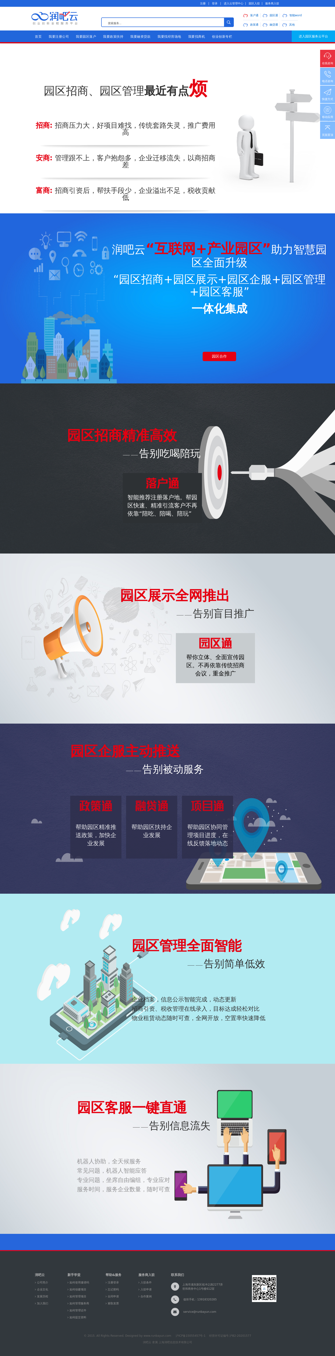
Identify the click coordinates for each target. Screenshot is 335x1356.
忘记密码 (113, 1289)
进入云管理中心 (233, 3)
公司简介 (42, 1282)
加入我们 (42, 1303)
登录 (215, 3)
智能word (292, 15)
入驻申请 (146, 1289)
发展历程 (42, 1296)
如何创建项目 (78, 1289)
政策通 (250, 24)
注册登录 (113, 1282)
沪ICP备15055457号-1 (190, 1335)
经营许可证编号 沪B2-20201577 (230, 1335)
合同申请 (113, 1296)
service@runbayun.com (199, 1311)
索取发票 (113, 1303)
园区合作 (219, 356)
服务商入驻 (272, 3)
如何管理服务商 (79, 1303)
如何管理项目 (78, 1296)
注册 (203, 3)
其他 (288, 24)
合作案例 (146, 1296)
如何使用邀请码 (79, 1282)
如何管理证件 (78, 1310)
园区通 (270, 15)
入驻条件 (146, 1282)
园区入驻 (254, 3)
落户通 (250, 15)
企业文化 (42, 1289)
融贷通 (270, 24)
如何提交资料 (78, 1317)
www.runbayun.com (157, 1335)
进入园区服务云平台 (313, 36)
